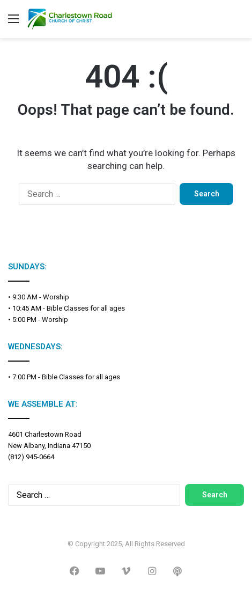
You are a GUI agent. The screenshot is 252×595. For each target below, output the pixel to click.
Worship (56, 297)
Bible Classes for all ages (86, 308)
